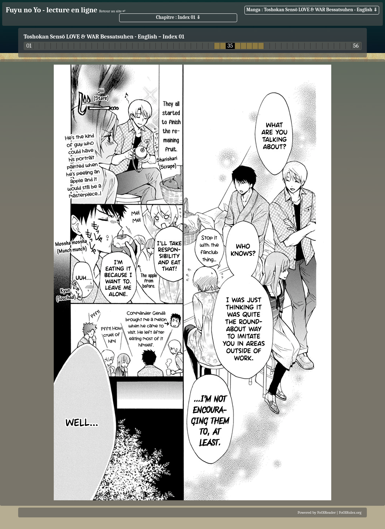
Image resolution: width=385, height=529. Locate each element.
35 (230, 46)
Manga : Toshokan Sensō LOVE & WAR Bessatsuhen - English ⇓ (311, 9)
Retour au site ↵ (112, 11)
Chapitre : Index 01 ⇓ (178, 17)
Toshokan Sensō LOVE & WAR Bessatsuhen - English (90, 36)
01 (28, 46)
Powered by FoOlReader (316, 512)
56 (355, 46)
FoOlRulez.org (350, 512)
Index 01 (174, 36)
